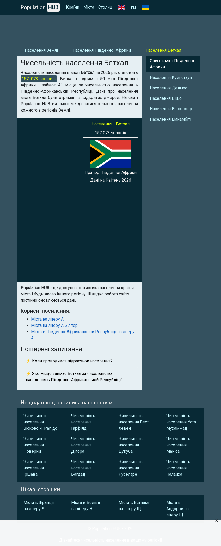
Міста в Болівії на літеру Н (85, 505)
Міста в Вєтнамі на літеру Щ (134, 505)
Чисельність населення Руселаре (131, 468)
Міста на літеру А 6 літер (54, 325)
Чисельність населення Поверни (35, 445)
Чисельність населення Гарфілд (83, 422)
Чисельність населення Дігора (83, 445)
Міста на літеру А (47, 319)
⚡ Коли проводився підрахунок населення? (69, 360)
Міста (88, 7)
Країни (72, 7)
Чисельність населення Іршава (35, 468)
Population (40, 7)
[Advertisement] (110, 29)
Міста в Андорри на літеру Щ (177, 509)
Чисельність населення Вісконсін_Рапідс (40, 422)
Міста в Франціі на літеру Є (38, 505)
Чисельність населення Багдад (83, 468)
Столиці (105, 7)
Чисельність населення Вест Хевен (134, 422)
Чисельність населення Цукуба (131, 445)
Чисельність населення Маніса (178, 445)
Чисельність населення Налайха (178, 468)
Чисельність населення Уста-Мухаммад (182, 422)
